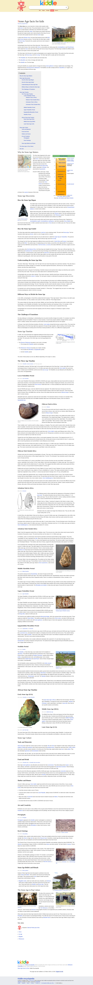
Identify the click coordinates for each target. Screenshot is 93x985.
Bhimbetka (33, 825)
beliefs (27, 874)
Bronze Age (22, 41)
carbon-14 (33, 276)
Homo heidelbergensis (48, 478)
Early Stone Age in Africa (49, 699)
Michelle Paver (46, 917)
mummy (49, 244)
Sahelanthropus (61, 184)
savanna (26, 192)
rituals (22, 874)
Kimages (47, 10)
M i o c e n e (56, 187)
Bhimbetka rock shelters (41, 585)
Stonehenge (31, 676)
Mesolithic (23, 60)
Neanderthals (34, 573)
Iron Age (38, 54)
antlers (73, 747)
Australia (66, 832)
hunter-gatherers (49, 65)
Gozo (65, 42)
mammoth (30, 796)
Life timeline (61, 198)
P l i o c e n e (56, 175)
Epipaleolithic (38, 349)
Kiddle (19, 983)
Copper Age (57, 236)
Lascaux (69, 844)
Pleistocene (58, 215)
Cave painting (24, 833)
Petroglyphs (20, 820)
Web (40, 10)
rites (35, 876)
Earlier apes (69, 195)
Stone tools (20, 745)
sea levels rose (23, 632)
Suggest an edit (59, 971)
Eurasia (64, 241)
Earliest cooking (70, 160)
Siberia (56, 796)
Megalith (21, 936)
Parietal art (20, 810)
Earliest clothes (70, 159)
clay (62, 749)
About (28, 983)
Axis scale (59, 196)
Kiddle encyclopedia (29, 964)
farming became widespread (33, 67)
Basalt (23, 747)
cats (32, 838)
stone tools (39, 495)
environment (51, 765)
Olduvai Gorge (64, 392)
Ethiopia (44, 167)
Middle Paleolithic (25, 571)
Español (56, 10)
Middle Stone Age (50, 711)
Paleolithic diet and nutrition (35, 762)
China (50, 222)
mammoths (63, 771)
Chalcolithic (61, 67)
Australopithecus (61, 47)
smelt (39, 34)
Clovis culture (58, 618)
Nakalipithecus (61, 194)
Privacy (32, 983)
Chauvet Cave (43, 838)
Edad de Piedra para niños (33, 927)
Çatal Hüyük (36, 658)
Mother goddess (25, 870)
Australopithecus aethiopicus (47, 221)
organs (67, 765)
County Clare (65, 890)
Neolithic (23, 62)
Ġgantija (58, 42)
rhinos (25, 838)
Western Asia (27, 37)
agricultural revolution (61, 766)
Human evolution (30, 363)
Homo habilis (62, 166)
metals (30, 31)
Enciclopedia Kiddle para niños (47, 983)
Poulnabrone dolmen (58, 890)
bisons (48, 844)
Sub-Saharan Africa (31, 249)
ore (44, 232)
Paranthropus (71, 47)
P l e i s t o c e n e (56, 163)
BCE (49, 37)
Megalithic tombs (22, 880)
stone (21, 28)
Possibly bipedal (70, 184)
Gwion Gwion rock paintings (61, 609)
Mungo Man (22, 613)
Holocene (29, 347)
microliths (29, 634)
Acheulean (24, 490)
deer (36, 538)
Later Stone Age (25, 729)
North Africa (57, 241)
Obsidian (22, 218)
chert (53, 745)
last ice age (45, 369)
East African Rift (44, 165)
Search (66, 7)
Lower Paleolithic (25, 378)
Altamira (20, 844)
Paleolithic (23, 57)
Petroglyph (24, 817)
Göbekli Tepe (28, 658)
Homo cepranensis (43, 562)
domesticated (21, 640)
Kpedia (52, 10)
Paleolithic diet (25, 762)
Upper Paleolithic (25, 593)
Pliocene (57, 213)
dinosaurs (34, 909)
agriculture (20, 653)
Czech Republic (41, 792)
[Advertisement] (46, 15)
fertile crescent (48, 663)
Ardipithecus (60, 174)
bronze (22, 39)
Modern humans (70, 158)
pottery (19, 657)
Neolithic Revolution (37, 655)
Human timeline (64, 156)
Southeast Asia (28, 250)
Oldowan (48, 406)
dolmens (49, 880)
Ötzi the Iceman (42, 244)
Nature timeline (69, 198)
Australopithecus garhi (35, 221)
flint (48, 745)
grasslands (42, 169)
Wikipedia (20, 981)
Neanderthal (62, 159)
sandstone (30, 747)
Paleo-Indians (31, 618)
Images (43, 10)
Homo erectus (62, 162)
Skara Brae (58, 666)
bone (27, 48)
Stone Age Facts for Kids (23, 968)
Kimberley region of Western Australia (63, 610)
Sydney (63, 832)
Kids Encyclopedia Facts (22, 23)
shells (70, 747)
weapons (20, 747)
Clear (64, 7)
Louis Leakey (47, 324)
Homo (39, 47)
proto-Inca (46, 252)
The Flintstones (43, 907)
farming (44, 774)
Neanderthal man (22, 400)
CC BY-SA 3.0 (31, 980)
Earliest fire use (70, 163)
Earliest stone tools (70, 171)
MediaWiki (38, 981)
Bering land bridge (45, 616)
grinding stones (50, 747)
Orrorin (59, 180)
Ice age (20, 934)
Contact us (37, 983)
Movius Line (22, 549)
